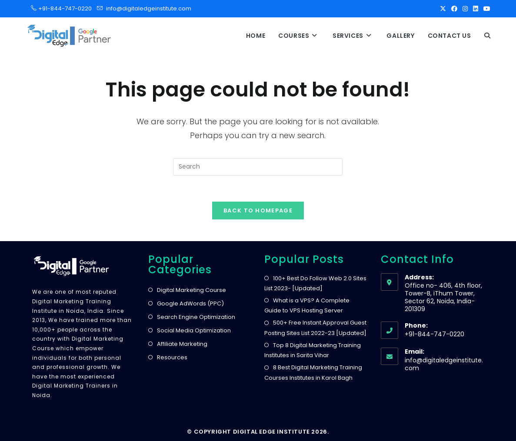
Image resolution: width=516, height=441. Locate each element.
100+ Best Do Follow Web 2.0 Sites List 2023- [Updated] (315, 283)
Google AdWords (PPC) (190, 303)
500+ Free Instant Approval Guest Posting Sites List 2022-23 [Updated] (315, 327)
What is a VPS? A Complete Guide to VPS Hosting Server (307, 305)
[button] (487, 36)
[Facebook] (454, 8)
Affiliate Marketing (182, 344)
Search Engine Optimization (196, 317)
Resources (172, 357)
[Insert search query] (258, 167)
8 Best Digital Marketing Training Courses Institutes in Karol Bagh (313, 372)
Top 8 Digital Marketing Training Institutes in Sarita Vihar (312, 350)
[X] (443, 8)
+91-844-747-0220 (62, 8)
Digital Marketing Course (191, 290)
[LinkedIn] (475, 8)
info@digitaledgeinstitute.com (148, 8)
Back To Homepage (258, 210)
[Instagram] (465, 8)
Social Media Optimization (194, 330)
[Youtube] (485, 8)
